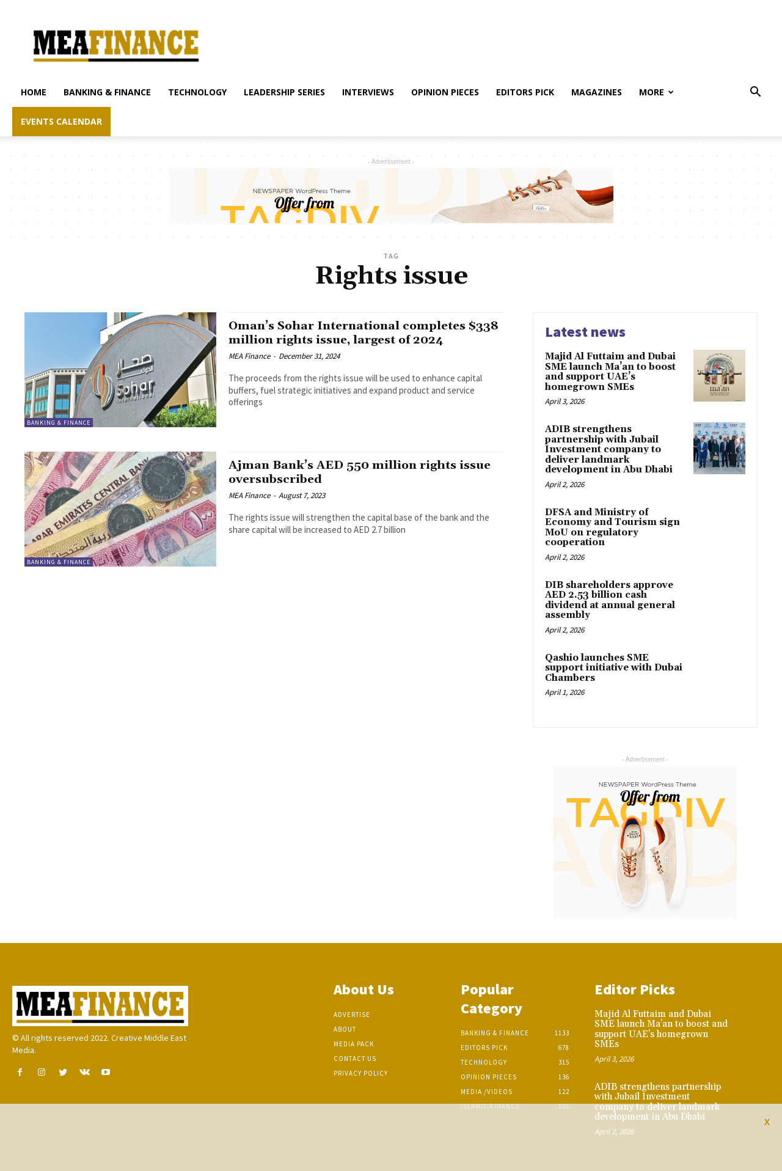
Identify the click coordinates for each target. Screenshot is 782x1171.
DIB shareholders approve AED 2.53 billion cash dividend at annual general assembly (610, 600)
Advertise (352, 1014)
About (345, 1029)
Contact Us (355, 1058)
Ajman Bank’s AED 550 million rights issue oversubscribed (351, 472)
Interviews (368, 92)
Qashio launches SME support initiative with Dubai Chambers (613, 668)
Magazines (596, 92)
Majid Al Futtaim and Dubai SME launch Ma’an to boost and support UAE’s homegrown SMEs (610, 372)
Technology (197, 92)
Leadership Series (284, 92)
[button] (755, 93)
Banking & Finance (107, 92)
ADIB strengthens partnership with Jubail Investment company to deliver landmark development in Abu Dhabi (609, 449)
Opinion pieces (445, 92)
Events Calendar (61, 121)
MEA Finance (249, 356)
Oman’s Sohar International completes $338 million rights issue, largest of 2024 (364, 333)
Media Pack (354, 1044)
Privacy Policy (361, 1073)
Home (33, 92)
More (656, 92)
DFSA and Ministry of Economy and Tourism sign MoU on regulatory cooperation (612, 528)
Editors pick (525, 92)
